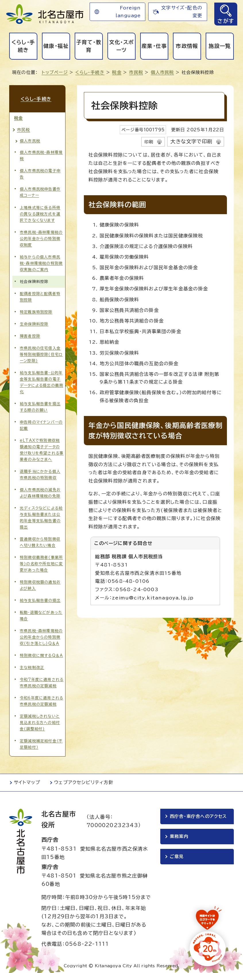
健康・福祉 (56, 45)
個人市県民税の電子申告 (40, 172)
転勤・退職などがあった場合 (41, 614)
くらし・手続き (23, 46)
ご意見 (177, 856)
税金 (116, 72)
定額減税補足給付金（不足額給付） (41, 742)
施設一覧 (220, 45)
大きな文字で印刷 (191, 141)
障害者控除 (30, 334)
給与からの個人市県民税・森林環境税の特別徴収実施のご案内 (41, 261)
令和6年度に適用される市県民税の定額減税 (41, 699)
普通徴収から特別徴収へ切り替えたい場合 (40, 540)
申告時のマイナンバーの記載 (41, 423)
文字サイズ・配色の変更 (181, 11)
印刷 (148, 142)
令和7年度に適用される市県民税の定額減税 (41, 681)
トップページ (55, 72)
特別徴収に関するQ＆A (41, 653)
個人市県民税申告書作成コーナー (40, 190)
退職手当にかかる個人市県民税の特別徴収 (40, 473)
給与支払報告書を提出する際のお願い (40, 405)
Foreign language (127, 11)
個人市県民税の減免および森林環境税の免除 (40, 491)
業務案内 (179, 835)
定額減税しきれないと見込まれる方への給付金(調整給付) (40, 720)
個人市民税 (162, 72)
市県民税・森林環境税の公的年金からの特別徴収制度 (41, 236)
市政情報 (187, 45)
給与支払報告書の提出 (40, 598)
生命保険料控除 (34, 322)
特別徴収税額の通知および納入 (40, 583)
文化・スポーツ (121, 46)
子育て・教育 (88, 46)
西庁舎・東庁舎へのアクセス (198, 814)
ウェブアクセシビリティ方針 (83, 780)
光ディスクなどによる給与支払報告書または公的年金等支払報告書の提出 (41, 515)
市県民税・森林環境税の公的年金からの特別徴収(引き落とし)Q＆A (41, 635)
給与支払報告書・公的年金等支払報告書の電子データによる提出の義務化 (41, 380)
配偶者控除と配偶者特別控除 (40, 295)
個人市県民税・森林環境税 (41, 154)
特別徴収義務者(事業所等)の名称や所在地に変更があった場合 (41, 562)
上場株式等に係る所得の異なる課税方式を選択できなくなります (40, 212)
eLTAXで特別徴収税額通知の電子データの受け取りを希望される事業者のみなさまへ (41, 448)
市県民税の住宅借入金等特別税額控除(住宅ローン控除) (41, 352)
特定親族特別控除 (36, 310)
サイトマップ (27, 780)
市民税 (136, 72)
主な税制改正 (32, 665)
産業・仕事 (154, 45)
